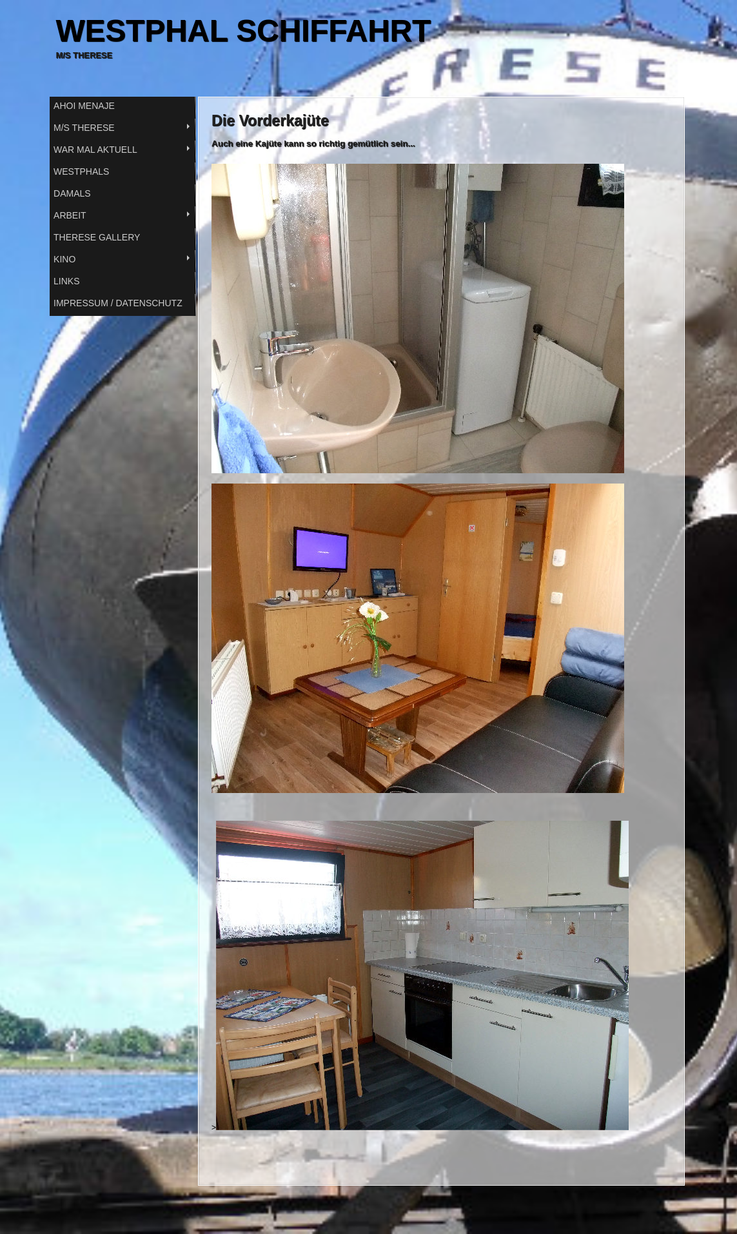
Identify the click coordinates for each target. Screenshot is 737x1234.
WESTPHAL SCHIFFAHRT (243, 31)
